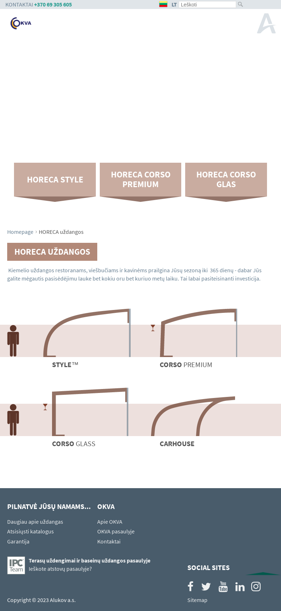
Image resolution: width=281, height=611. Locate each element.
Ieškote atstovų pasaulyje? (60, 568)
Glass (73, 443)
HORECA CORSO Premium (140, 179)
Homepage (20, 231)
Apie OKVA (109, 521)
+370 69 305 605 (53, 4)
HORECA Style (55, 179)
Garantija (18, 541)
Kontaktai (109, 541)
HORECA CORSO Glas (226, 179)
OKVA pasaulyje (116, 531)
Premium (186, 364)
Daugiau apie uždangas (35, 521)
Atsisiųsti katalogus (30, 531)
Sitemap (197, 599)
